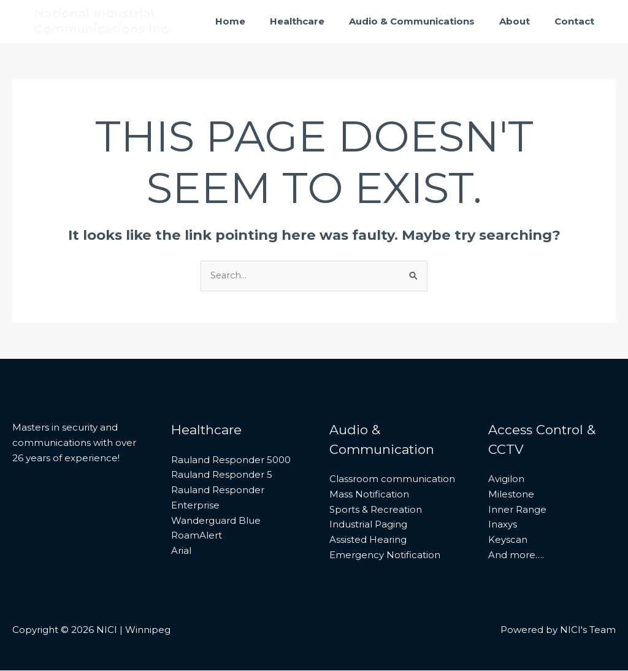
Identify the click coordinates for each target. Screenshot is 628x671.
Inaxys (502, 525)
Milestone (511, 494)
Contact (577, 21)
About (523, 21)
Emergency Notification (384, 555)
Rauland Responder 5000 (231, 460)
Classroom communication (392, 479)
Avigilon (506, 479)
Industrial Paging (368, 525)
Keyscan (507, 540)
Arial (181, 551)
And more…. (516, 555)
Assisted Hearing (368, 540)
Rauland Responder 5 (221, 475)
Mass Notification (369, 494)
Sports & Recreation (375, 510)
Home (258, 21)
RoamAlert (196, 536)
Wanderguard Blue (216, 521)
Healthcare (318, 21)
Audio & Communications (427, 21)
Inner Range (517, 510)
